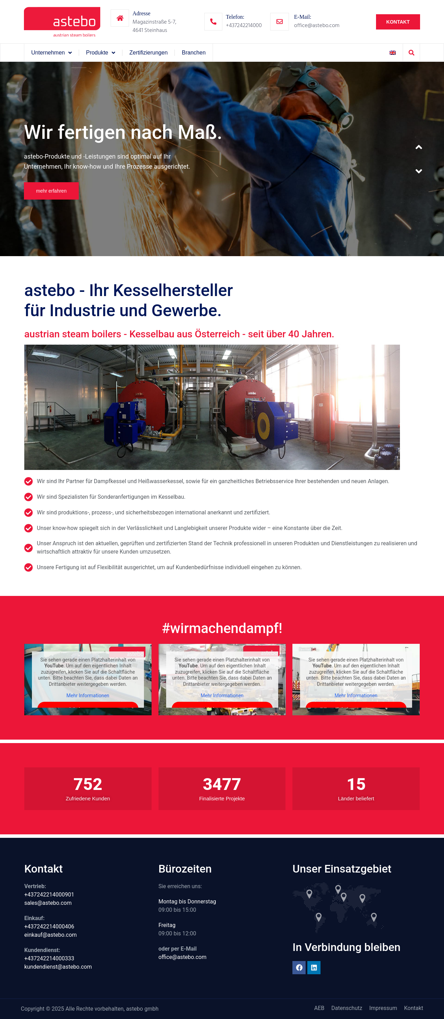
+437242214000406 (49, 926)
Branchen (194, 53)
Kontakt (413, 1008)
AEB (319, 1008)
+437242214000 (244, 25)
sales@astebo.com (48, 903)
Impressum (383, 1008)
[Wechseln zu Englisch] (392, 52)
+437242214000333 (49, 958)
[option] (222, 159)
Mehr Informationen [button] (88, 695)
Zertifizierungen (148, 53)
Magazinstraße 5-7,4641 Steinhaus (154, 26)
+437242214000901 (49, 894)
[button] (411, 53)
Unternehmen (51, 53)
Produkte (100, 53)
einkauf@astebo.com (50, 935)
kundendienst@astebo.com (58, 966)
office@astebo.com (317, 25)
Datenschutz (346, 1008)
